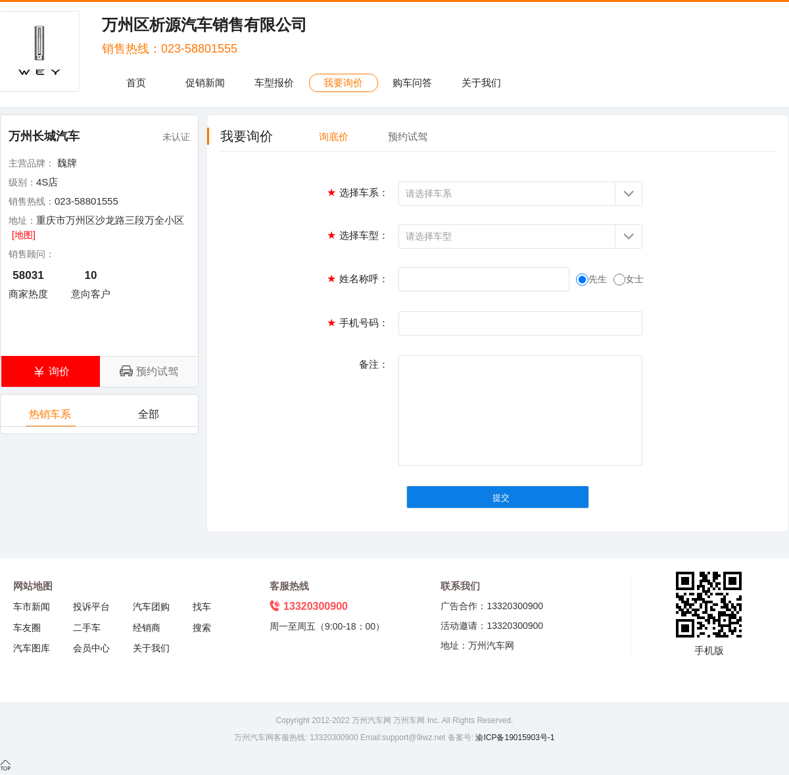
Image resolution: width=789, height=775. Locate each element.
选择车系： (357, 192)
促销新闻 (205, 82)
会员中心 (91, 648)
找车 (202, 606)
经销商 (146, 627)
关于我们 (481, 82)
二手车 (87, 627)
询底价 (333, 136)
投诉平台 (91, 606)
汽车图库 (31, 648)
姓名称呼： (357, 278)
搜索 (202, 627)
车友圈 (27, 627)
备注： (374, 364)
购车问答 (412, 82)
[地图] (24, 235)
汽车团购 (151, 606)
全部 (149, 417)
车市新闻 (31, 606)
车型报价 (274, 82)
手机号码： (357, 322)
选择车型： (357, 235)
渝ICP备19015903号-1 (513, 737)
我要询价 (343, 82)
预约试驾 (407, 136)
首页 (136, 82)
